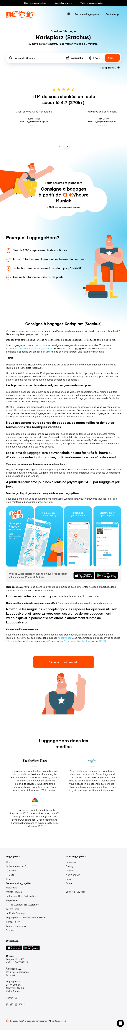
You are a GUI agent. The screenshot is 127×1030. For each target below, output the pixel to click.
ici (47, 596)
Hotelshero (11, 887)
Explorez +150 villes (75, 891)
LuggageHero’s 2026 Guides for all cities (26, 917)
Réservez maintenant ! (63, 662)
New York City (73, 874)
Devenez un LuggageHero (19, 883)
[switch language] (68, 14)
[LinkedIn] (25, 1004)
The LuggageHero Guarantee (24, 904)
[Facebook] (7, 1004)
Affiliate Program (14, 891)
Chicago (70, 866)
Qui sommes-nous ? (16, 866)
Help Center (12, 900)
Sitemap (10, 930)
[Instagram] (16, 1004)
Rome (69, 883)
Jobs (11, 874)
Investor (13, 870)
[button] (120, 1023)
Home (9, 861)
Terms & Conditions (16, 925)
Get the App (112, 14)
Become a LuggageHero (87, 14)
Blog (8, 879)
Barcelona (71, 861)
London (70, 870)
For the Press (12, 908)
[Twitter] (11, 1004)
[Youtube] (20, 1004)
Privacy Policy (13, 921)
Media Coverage (17, 913)
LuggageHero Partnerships (22, 896)
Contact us (11, 997)
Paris (68, 879)
